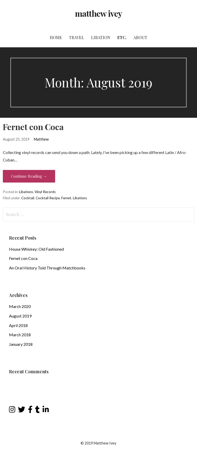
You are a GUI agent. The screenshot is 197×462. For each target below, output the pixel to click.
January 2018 (21, 344)
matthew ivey (98, 13)
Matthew (41, 139)
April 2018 (18, 325)
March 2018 (20, 334)
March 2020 (20, 306)
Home (56, 37)
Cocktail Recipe (48, 198)
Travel (76, 37)
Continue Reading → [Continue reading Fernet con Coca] (29, 176)
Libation (100, 37)
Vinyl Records (45, 192)
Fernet (66, 198)
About (140, 37)
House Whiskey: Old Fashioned (36, 249)
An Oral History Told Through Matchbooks (47, 267)
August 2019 (20, 315)
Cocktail (27, 198)
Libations (26, 192)
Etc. (121, 37)
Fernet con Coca (33, 126)
